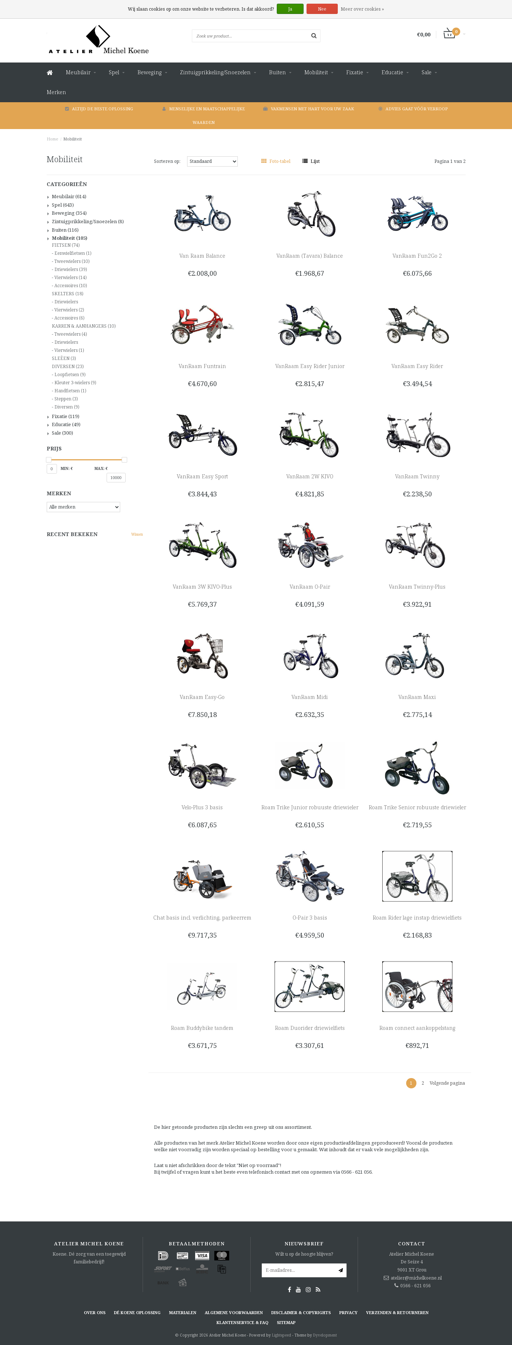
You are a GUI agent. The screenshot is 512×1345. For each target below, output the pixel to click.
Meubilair (78, 72)
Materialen (182, 1312)
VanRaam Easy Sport (202, 476)
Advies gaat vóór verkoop (413, 108)
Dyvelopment (325, 1335)
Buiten (277, 72)
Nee (322, 9)
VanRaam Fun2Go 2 (417, 255)
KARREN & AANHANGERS (83, 326)
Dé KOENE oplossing (137, 1312)
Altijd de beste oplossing (99, 108)
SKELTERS (67, 294)
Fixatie (354, 72)
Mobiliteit (316, 72)
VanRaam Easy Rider (417, 366)
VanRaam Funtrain (202, 366)
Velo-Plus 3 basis (202, 807)
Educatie (392, 72)
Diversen (66, 407)
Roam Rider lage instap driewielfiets (417, 917)
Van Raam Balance (202, 255)
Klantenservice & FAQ (242, 1322)
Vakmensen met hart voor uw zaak (308, 108)
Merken (56, 92)
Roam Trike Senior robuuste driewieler (417, 807)
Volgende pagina (447, 1083)
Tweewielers (71, 261)
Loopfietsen (69, 375)
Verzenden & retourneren (397, 1312)
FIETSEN (65, 245)
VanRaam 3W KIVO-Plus (202, 586)
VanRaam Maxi (417, 696)
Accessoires (70, 286)
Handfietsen (70, 391)
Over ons (94, 1312)
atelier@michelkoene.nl (416, 1278)
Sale (427, 72)
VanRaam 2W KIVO (309, 476)
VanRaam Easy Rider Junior (309, 366)
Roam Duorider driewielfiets (310, 1027)
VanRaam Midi (309, 696)
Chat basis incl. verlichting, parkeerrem (202, 917)
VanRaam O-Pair (310, 586)
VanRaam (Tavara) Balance (309, 255)
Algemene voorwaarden (234, 1312)
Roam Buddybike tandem (202, 1027)
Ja (290, 9)
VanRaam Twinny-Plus (417, 586)
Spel (114, 72)
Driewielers (70, 269)
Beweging (149, 72)
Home (52, 139)
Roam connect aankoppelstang (417, 1027)
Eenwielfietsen (72, 253)
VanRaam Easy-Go (202, 696)
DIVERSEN (67, 367)
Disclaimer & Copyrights (301, 1312)
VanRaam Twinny (417, 476)
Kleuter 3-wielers (75, 383)
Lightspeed (281, 1335)
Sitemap (286, 1322)
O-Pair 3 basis (310, 917)
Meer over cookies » (362, 9)
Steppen (66, 399)
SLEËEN (64, 358)
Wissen (137, 534)
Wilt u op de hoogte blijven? (304, 1254)
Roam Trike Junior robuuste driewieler (309, 807)
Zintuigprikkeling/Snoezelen (215, 72)
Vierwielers (70, 278)
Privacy (348, 1312)
